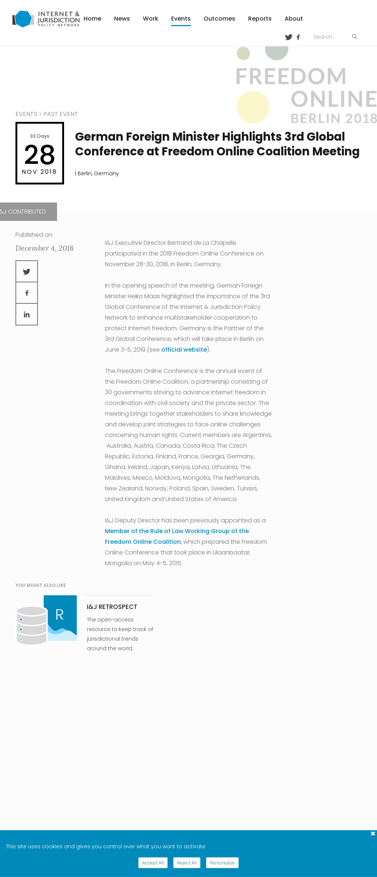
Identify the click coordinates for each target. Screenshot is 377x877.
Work (150, 18)
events (26, 114)
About (294, 18)
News (122, 18)
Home (92, 18)
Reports (260, 18)
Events (181, 18)
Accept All (153, 863)
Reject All (187, 863)
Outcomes (219, 18)
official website (184, 349)
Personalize (222, 863)
